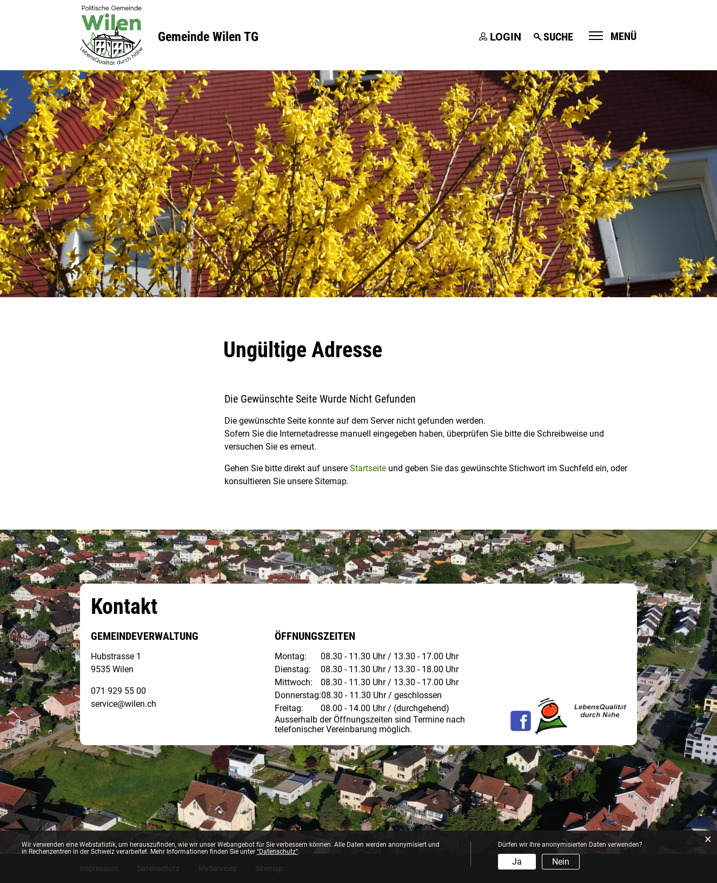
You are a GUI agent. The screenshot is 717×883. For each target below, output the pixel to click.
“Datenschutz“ (277, 851)
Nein (560, 862)
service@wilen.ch (123, 704)
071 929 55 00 (118, 691)
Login (505, 36)
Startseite (368, 468)
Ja (517, 862)
